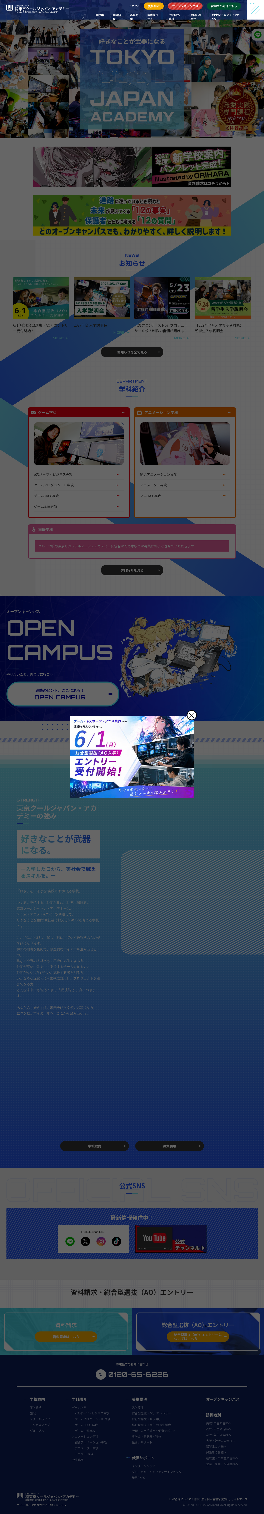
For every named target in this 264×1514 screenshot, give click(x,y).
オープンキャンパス (185, 6)
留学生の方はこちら (224, 6)
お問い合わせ (195, 17)
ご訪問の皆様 (174, 17)
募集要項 (134, 17)
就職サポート (152, 17)
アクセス (134, 5)
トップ (83, 17)
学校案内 (100, 17)
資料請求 (154, 6)
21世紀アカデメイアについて (225, 17)
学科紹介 (117, 17)
